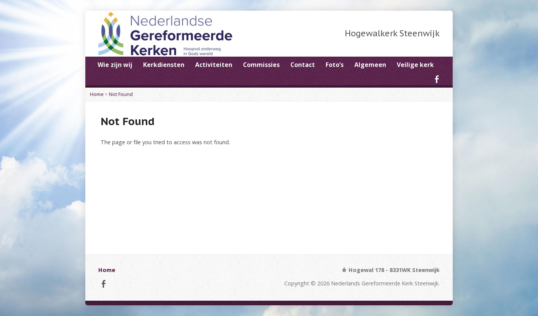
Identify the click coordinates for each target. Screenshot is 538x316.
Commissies (261, 64)
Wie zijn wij (115, 64)
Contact (302, 64)
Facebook (436, 79)
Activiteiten (213, 64)
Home (97, 94)
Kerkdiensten (163, 64)
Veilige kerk (415, 64)
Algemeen (370, 64)
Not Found (121, 94)
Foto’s (335, 64)
